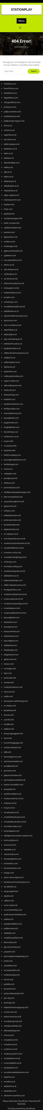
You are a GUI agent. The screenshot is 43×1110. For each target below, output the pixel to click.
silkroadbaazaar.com (13, 397)
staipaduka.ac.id (11, 214)
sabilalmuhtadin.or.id (13, 249)
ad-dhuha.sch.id (11, 297)
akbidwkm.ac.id (11, 175)
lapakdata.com (11, 1060)
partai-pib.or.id (10, 672)
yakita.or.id (9, 689)
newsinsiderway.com (13, 423)
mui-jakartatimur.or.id (13, 279)
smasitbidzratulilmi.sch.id (15, 323)
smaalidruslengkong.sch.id (15, 558)
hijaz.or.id (8, 667)
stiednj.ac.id (9, 184)
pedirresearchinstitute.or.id (15, 894)
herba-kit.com (10, 401)
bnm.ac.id (9, 153)
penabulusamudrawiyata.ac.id (17, 864)
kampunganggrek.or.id (14, 724)
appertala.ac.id (11, 162)
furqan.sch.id (10, 794)
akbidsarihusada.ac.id (13, 358)
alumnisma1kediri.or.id (13, 750)
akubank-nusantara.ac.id (14, 1064)
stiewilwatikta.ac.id (12, 188)
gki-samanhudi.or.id (12, 925)
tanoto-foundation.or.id (14, 772)
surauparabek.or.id (12, 946)
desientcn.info (10, 458)
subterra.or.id (10, 262)
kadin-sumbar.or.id (12, 245)
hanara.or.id (9, 659)
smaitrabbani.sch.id (12, 606)
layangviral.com (11, 624)
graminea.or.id (10, 759)
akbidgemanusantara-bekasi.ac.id (18, 820)
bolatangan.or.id (11, 266)
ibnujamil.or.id (10, 964)
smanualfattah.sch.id (13, 1033)
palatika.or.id (10, 959)
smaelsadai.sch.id (12, 798)
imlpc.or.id (9, 231)
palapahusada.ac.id (12, 362)
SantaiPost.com (11, 122)
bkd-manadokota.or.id (13, 502)
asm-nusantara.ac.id (13, 340)
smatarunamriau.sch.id (14, 785)
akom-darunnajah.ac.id (14, 859)
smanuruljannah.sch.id (14, 598)
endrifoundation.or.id (13, 781)
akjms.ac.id (9, 201)
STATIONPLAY (21, 9)
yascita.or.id (9, 711)
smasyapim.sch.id (12, 306)
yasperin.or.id (10, 929)
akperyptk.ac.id (11, 349)
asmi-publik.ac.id (11, 824)
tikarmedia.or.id (11, 920)
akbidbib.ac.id (10, 833)
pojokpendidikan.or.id (13, 903)
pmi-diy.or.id (10, 972)
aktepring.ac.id (10, 205)
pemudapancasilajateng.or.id (16, 933)
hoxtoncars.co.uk (11, 445)
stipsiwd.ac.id (10, 380)
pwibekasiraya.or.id (12, 144)
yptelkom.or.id (10, 275)
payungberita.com (12, 615)
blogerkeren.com (12, 650)
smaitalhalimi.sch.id (12, 1029)
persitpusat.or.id (11, 484)
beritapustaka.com (12, 419)
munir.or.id (9, 476)
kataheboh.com (11, 619)
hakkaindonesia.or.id (13, 519)
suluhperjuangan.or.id (13, 240)
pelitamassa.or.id (11, 907)
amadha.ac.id (10, 1051)
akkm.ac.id (9, 179)
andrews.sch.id (11, 789)
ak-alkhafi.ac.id (10, 868)
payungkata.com (11, 637)
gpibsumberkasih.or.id (13, 271)
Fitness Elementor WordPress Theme (19, 1101)
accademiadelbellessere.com (16, 1042)
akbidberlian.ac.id (12, 327)
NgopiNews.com (11, 127)
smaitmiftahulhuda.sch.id (15, 802)
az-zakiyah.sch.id (11, 537)
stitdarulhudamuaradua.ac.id (16, 367)
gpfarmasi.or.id (11, 654)
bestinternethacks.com (14, 415)
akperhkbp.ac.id (11, 345)
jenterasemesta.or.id (13, 523)
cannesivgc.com (11, 319)
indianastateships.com (13, 580)
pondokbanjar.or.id (12, 528)
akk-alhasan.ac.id (11, 288)
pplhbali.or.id (10, 236)
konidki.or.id (9, 715)
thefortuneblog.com (13, 462)
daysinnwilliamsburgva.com (16, 332)
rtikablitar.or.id (10, 911)
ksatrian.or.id (10, 227)
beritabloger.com (11, 471)
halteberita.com (11, 641)
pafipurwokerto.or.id (13, 140)
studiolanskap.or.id (12, 951)
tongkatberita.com (12, 436)
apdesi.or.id (9, 898)
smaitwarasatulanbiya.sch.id (16, 602)
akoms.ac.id (9, 284)
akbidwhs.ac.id (10, 1055)
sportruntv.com (11, 336)
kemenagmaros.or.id (13, 746)
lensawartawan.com (13, 850)
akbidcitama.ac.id (12, 576)
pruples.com (10, 314)
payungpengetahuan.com (15, 467)
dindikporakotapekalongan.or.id (17, 497)
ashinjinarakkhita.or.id (13, 999)
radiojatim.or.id (10, 480)
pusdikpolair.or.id (11, 754)
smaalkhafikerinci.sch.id (14, 550)
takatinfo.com (10, 410)
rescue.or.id (9, 1007)
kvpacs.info (9, 449)
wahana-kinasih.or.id (13, 737)
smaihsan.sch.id (11, 1020)
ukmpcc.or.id (10, 515)
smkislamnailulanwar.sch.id (15, 593)
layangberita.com (12, 428)
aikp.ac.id (8, 197)
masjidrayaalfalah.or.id (14, 916)
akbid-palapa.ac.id (12, 170)
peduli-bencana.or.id (13, 990)
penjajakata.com (11, 1038)
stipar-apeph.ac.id (12, 218)
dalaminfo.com (11, 384)
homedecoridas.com (13, 811)
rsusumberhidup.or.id (13, 890)
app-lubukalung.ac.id (13, 353)
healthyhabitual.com (13, 310)
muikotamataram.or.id (13, 680)
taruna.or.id (9, 955)
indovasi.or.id (10, 685)
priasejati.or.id (10, 776)
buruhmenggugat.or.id (14, 733)
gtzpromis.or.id (11, 510)
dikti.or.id (8, 741)
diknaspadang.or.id (12, 1003)
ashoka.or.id (9, 676)
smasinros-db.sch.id (13, 554)
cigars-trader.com (12, 393)
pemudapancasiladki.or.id (15, 768)
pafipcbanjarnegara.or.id (14, 149)
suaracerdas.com (12, 837)
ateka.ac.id (9, 192)
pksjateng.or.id (10, 702)
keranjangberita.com (13, 842)
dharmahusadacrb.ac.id (14, 301)
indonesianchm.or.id (13, 223)
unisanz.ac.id (10, 157)
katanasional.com (12, 633)
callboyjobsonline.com (14, 388)
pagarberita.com (11, 432)
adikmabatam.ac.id (12, 375)
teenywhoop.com (12, 406)
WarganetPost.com (12, 131)
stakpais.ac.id (10, 371)
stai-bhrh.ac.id (10, 166)
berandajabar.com (12, 815)
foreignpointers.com (13, 589)
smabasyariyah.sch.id (13, 1025)
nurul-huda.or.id (11, 885)
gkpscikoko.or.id (11, 258)
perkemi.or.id (10, 253)
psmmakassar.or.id (12, 493)
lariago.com (9, 855)
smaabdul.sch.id (11, 1012)
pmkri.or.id (9, 938)
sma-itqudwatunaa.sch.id (15, 541)
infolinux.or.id (10, 489)
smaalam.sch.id (11, 1016)
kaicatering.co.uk (11, 441)
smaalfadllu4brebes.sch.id (15, 807)
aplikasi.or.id (9, 720)
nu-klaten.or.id (10, 698)
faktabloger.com (11, 646)
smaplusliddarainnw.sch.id (15, 611)
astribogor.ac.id (11, 292)
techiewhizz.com (11, 846)
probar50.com (10, 136)
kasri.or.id (8, 728)
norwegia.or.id (10, 663)
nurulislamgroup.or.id (13, 994)
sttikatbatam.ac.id (12, 210)
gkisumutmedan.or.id (13, 763)
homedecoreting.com (13, 567)
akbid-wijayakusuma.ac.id (15, 584)
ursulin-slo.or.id (11, 986)
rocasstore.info (11, 454)
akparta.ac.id (10, 1047)
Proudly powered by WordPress (21, 1108)
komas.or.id (9, 707)
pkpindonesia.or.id (12, 532)
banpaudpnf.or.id (11, 872)
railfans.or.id (9, 881)
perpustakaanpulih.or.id (14, 968)
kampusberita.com (12, 628)
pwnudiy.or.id (10, 977)
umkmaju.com (11, 563)
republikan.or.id (11, 942)
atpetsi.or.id (9, 877)
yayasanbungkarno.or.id (14, 506)
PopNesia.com (11, 114)
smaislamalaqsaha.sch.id (15, 571)
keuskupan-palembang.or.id (16, 693)
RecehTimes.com (11, 118)
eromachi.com (10, 829)
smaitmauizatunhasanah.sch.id (17, 545)
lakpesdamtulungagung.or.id (16, 981)
